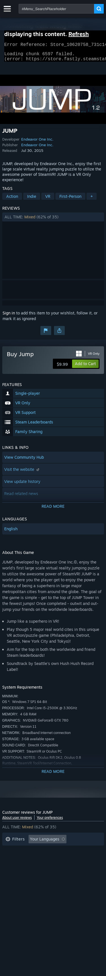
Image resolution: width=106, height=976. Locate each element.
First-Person (70, 199)
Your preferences (50, 821)
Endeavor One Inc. (37, 142)
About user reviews (17, 821)
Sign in (9, 316)
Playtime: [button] (14, 859)
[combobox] (56, 9)
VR (47, 199)
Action (12, 199)
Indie (31, 199)
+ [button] (91, 199)
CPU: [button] (55, 868)
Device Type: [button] (17, 876)
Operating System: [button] (23, 868)
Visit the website (22, 472)
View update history (22, 484)
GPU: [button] (75, 868)
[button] (53, 220)
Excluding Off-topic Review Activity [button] (38, 851)
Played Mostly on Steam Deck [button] (61, 859)
